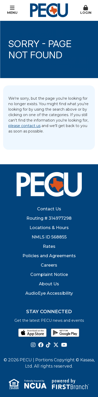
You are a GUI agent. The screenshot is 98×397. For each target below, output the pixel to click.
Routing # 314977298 (49, 218)
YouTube (64, 345)
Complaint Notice (49, 274)
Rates (49, 246)
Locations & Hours (49, 227)
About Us (49, 283)
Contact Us (49, 208)
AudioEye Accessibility (49, 293)
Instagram (33, 345)
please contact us (24, 125)
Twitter (56, 345)
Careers (49, 265)
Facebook (40, 345)
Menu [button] (12, 10)
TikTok (48, 345)
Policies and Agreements (49, 255)
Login (86, 10)
